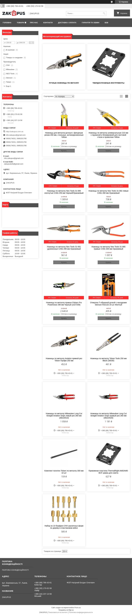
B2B (106, 23)
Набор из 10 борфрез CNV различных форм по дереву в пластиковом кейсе (64, 527)
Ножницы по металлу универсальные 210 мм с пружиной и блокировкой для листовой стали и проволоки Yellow (108, 135)
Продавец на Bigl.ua (66, 610)
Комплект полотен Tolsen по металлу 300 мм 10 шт (64, 472)
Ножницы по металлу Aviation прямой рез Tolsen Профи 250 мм (64, 359)
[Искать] (104, 13)
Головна (7, 23)
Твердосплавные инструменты (108, 83)
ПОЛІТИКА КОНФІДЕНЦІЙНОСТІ (15, 570)
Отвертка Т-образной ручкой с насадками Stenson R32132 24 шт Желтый (108, 303)
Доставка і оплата (67, 23)
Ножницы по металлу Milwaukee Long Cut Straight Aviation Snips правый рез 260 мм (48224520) (108, 415)
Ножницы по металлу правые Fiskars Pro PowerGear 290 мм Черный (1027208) (64, 303)
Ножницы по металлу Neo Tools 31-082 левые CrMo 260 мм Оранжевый (108, 192)
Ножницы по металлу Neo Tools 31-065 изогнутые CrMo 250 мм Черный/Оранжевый (63, 192)
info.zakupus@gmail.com (15, 135)
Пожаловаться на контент (57, 612)
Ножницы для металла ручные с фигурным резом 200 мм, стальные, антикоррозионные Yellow (63, 135)
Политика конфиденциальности (81, 612)
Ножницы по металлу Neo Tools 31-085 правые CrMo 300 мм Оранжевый (108, 248)
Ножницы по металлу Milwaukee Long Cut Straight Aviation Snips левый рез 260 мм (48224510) (64, 415)
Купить (64, 151)
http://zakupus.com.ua (14, 132)
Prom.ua (77, 608)
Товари (20, 23)
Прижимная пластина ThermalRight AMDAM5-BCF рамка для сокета (108, 472)
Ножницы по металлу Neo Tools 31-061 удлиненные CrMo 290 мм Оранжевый (64, 248)
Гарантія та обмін (90, 23)
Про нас (34, 23)
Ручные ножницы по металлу (64, 83)
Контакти (48, 23)
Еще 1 (8, 86)
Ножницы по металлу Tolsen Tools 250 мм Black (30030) (108, 359)
